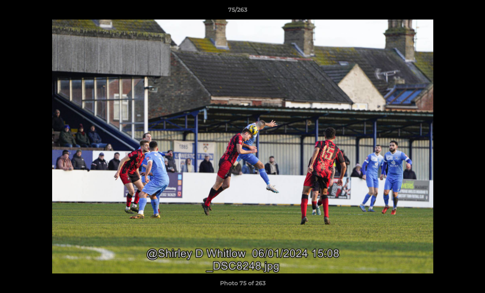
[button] (451, 11)
